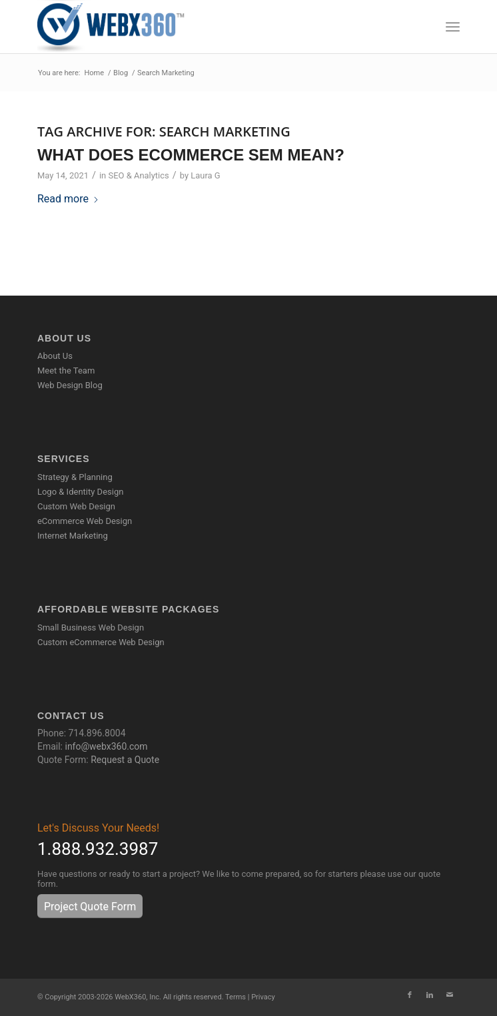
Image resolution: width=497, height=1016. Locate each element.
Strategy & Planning (75, 477)
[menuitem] (453, 27)
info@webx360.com (106, 746)
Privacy (263, 997)
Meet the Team (66, 371)
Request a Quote (125, 759)
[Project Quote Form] (90, 906)
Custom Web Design (76, 506)
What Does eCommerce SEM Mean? (190, 155)
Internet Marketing (72, 536)
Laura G (205, 175)
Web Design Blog (70, 385)
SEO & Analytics (138, 175)
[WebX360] (206, 26)
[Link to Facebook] (410, 995)
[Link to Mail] (450, 995)
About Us (55, 356)
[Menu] (453, 27)
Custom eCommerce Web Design (101, 642)
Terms (235, 997)
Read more (68, 198)
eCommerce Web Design (84, 521)
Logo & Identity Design (80, 492)
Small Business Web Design (90, 628)
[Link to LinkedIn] (430, 995)
